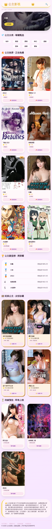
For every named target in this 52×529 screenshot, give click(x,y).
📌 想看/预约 (13, 100)
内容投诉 (28, 524)
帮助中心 (12, 524)
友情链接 (20, 524)
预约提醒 (13, 446)
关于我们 (4, 524)
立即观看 (9, 24)
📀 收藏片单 (13, 344)
